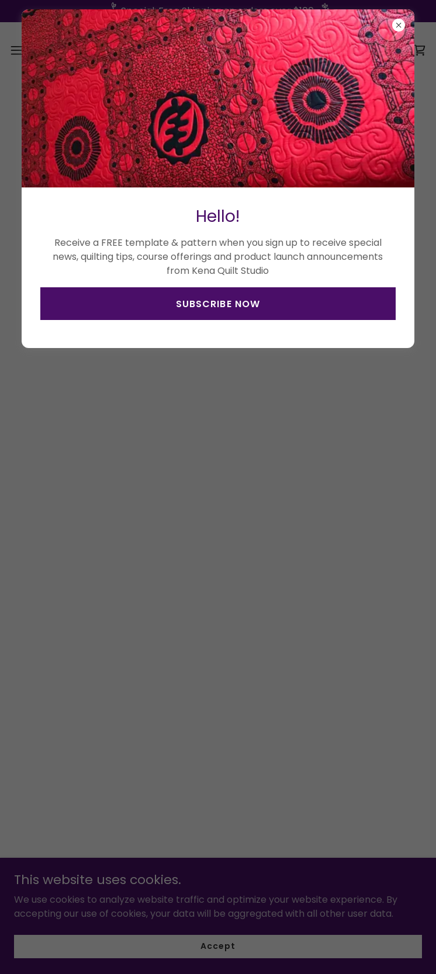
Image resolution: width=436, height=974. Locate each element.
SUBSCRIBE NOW (217, 304)
